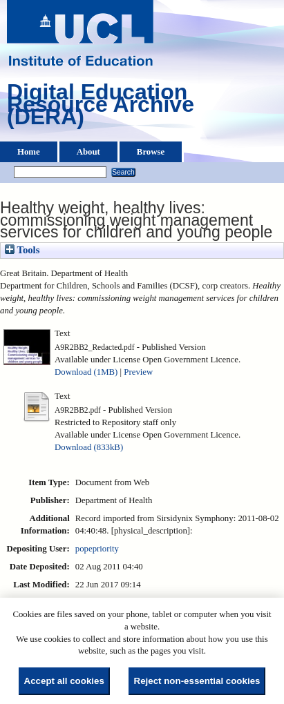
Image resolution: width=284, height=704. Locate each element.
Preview (138, 372)
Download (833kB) (89, 447)
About (88, 152)
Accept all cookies (64, 681)
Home (28, 152)
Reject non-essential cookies (197, 681)
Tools (22, 249)
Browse (150, 152)
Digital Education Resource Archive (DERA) (100, 107)
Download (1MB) (86, 372)
